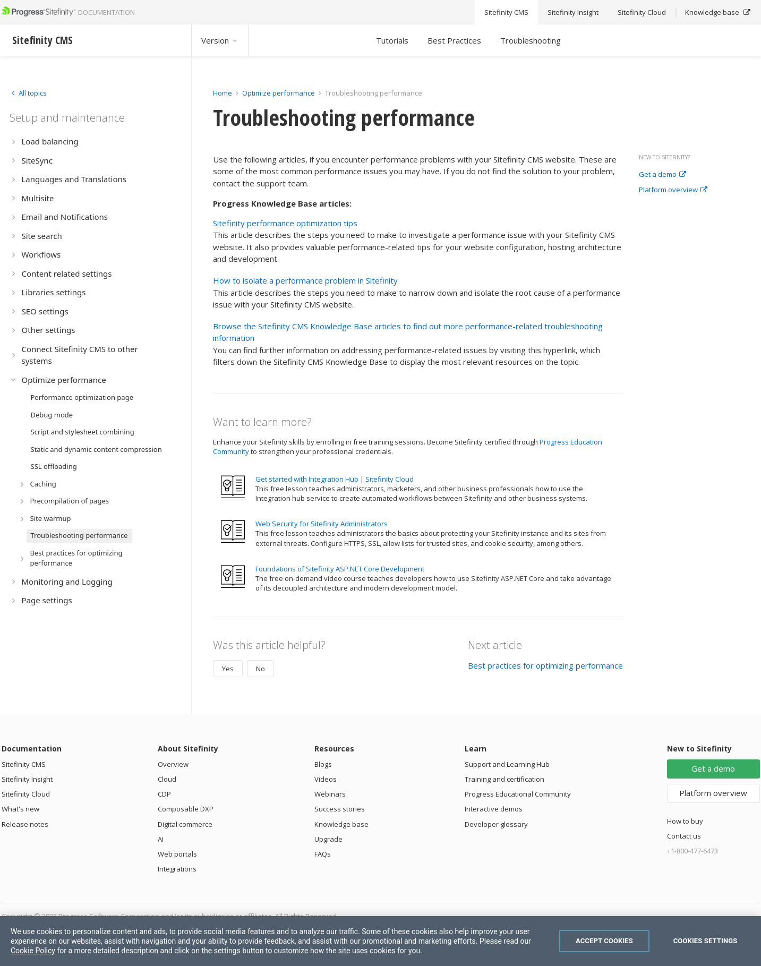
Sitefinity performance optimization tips (285, 223)
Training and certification (504, 779)
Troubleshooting (530, 40)
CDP (164, 794)
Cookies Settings (705, 941)
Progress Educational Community (518, 794)
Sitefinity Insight (27, 779)
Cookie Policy (33, 950)
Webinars (330, 794)
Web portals (177, 854)
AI (161, 839)
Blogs (323, 764)
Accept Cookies (604, 941)
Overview (173, 764)
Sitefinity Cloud (26, 794)
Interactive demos (494, 809)
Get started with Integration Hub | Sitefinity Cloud (334, 479)
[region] (380, 941)
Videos (325, 779)
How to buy (685, 821)
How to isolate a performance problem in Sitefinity (305, 280)
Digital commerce (185, 824)
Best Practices (454, 40)
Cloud (167, 779)
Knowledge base (341, 824)
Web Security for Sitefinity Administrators (321, 523)
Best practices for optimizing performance (545, 665)
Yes (228, 668)
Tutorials (392, 40)
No (260, 668)
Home (222, 93)
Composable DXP (185, 809)
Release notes (25, 824)
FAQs (322, 854)
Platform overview (673, 190)
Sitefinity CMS (24, 764)
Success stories (339, 809)
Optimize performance (278, 93)
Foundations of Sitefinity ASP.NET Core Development (339, 569)
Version (219, 40)
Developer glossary (496, 824)
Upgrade (328, 839)
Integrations (177, 869)
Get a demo (662, 174)
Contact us (684, 836)
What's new (20, 809)
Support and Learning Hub (507, 764)
